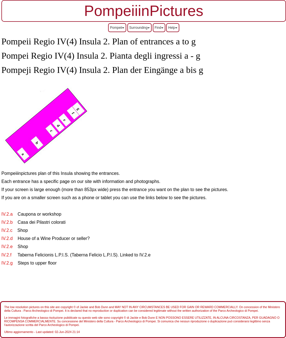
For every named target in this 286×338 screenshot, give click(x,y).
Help (172, 28)
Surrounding (139, 28)
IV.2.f (7, 255)
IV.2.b (7, 222)
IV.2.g (7, 263)
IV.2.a (7, 214)
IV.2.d (7, 238)
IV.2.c (6, 230)
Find (159, 28)
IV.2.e (7, 246)
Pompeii (117, 28)
